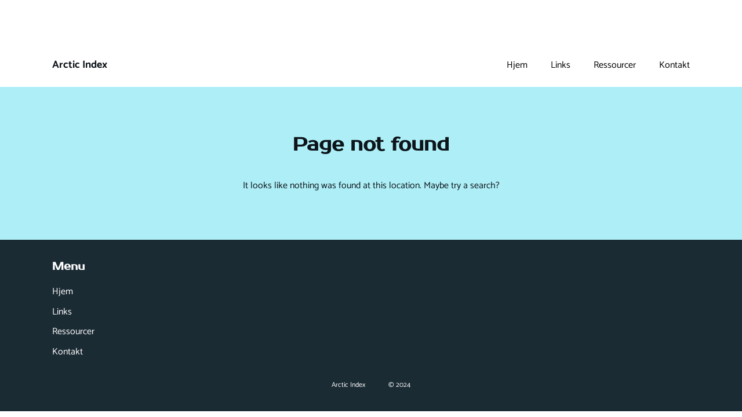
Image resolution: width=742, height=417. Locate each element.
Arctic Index (79, 65)
